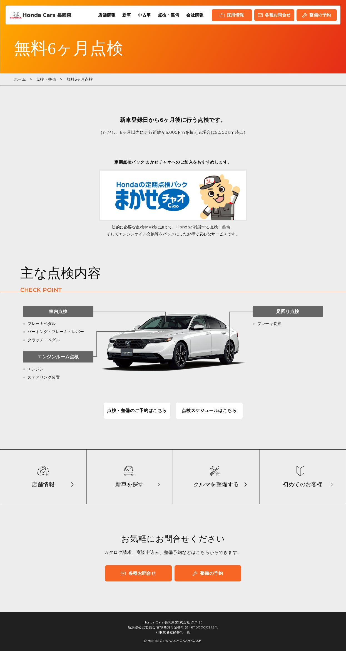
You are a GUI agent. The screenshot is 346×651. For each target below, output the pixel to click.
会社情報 (194, 15)
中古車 (144, 15)
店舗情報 (106, 15)
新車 (126, 15)
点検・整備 (168, 15)
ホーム (20, 79)
